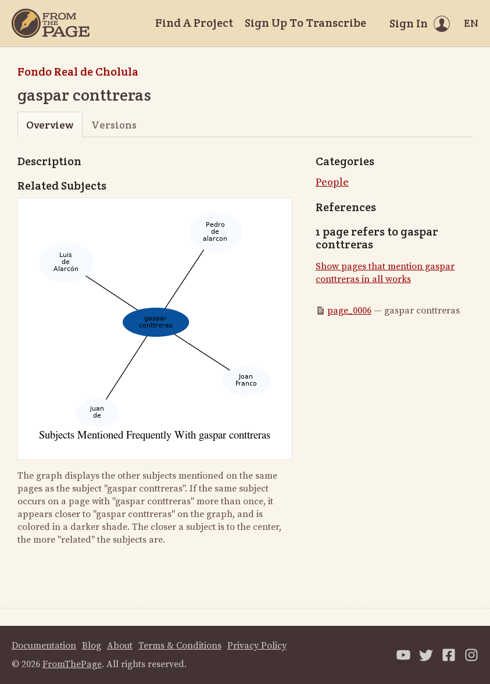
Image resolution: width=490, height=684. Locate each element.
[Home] (51, 23)
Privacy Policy (257, 645)
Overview (49, 124)
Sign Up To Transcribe (305, 22)
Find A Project (194, 22)
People (332, 182)
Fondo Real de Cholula (77, 71)
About (120, 645)
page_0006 (349, 310)
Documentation (44, 645)
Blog (91, 645)
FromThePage (72, 664)
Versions (114, 124)
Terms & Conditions (179, 645)
